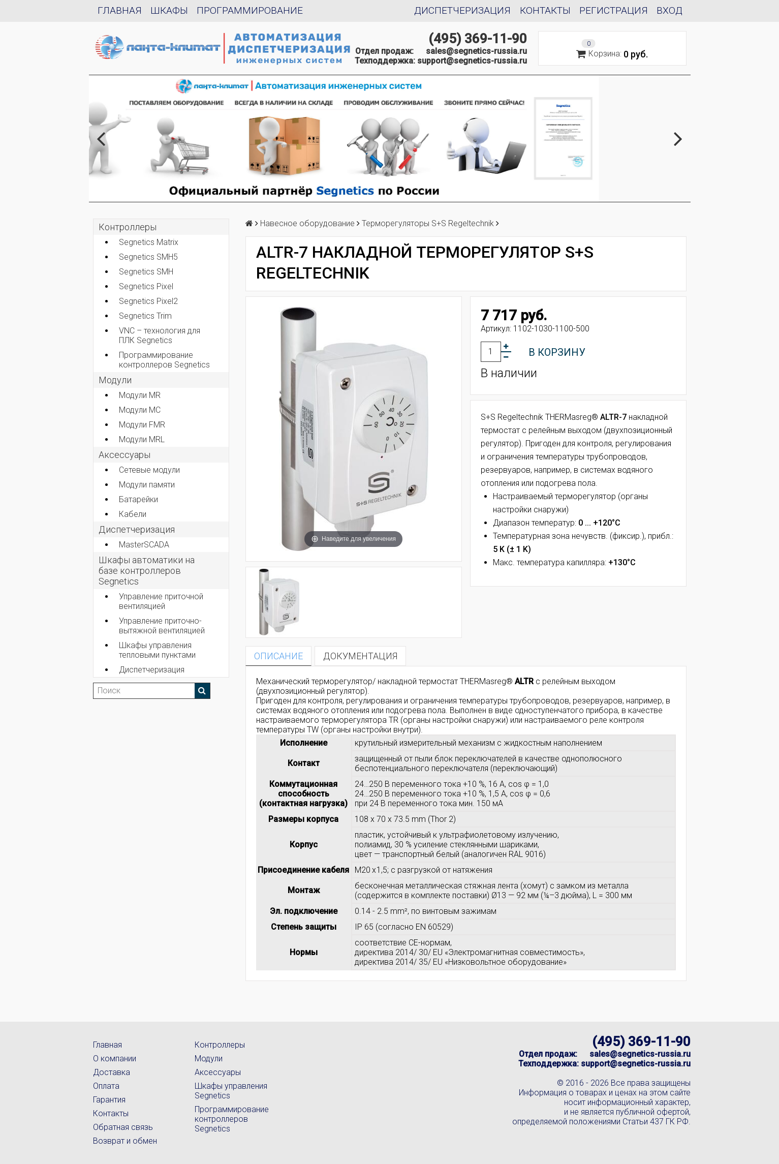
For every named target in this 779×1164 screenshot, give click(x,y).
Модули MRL (142, 439)
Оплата (106, 1086)
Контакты (545, 10)
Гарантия (109, 1100)
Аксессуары (218, 1072)
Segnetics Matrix (148, 242)
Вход (669, 10)
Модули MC (140, 410)
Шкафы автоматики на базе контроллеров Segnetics (147, 571)
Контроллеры (128, 227)
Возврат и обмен (125, 1141)
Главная (120, 10)
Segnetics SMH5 (148, 257)
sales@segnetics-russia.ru (476, 51)
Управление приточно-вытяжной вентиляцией (162, 625)
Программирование (250, 10)
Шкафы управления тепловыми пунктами (157, 650)
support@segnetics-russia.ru (472, 61)
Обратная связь (123, 1127)
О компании (114, 1058)
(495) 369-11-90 (477, 38)
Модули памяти (147, 484)
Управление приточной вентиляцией (161, 601)
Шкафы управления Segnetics (231, 1090)
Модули (115, 380)
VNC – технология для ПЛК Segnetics (159, 335)
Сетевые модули (149, 470)
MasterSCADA (144, 544)
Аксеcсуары (124, 454)
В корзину (556, 352)
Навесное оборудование (307, 223)
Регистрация (613, 10)
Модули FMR (142, 425)
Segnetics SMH (146, 272)
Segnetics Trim (145, 316)
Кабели (132, 514)
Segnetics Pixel (146, 286)
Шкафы (169, 10)
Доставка (111, 1072)
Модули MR (140, 395)
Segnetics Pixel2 (148, 301)
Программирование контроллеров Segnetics (164, 360)
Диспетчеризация (462, 10)
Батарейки (138, 499)
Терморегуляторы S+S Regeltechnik (428, 223)
